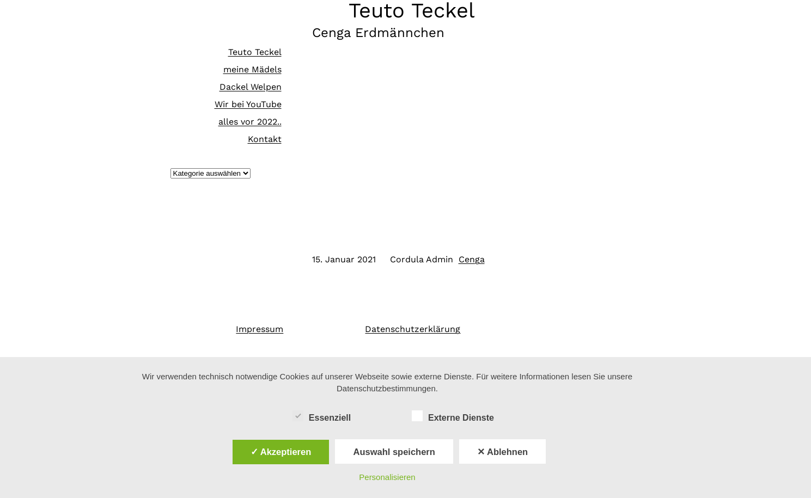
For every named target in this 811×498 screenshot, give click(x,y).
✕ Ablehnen (502, 452)
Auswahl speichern (394, 452)
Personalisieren (387, 477)
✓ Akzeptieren (281, 452)
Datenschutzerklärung (412, 329)
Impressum (259, 329)
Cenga (472, 259)
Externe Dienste (453, 416)
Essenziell (321, 416)
